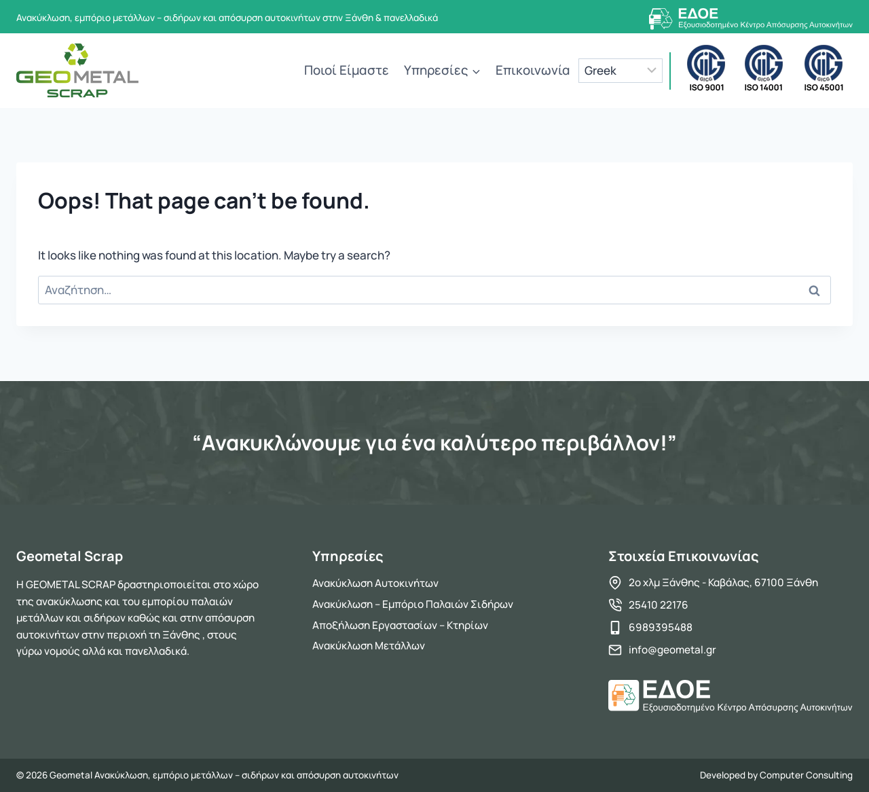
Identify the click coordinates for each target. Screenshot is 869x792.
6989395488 (660, 627)
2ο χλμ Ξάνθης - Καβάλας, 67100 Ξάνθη (723, 582)
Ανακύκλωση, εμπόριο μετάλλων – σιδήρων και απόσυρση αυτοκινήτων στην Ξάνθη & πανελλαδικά (227, 18)
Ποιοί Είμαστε (346, 70)
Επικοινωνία (533, 70)
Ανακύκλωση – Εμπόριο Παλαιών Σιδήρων (412, 604)
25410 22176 (658, 605)
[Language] (620, 70)
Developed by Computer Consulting (776, 775)
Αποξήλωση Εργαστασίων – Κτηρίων (400, 625)
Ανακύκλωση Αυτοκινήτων (375, 583)
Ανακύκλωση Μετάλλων (368, 645)
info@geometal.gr (672, 650)
